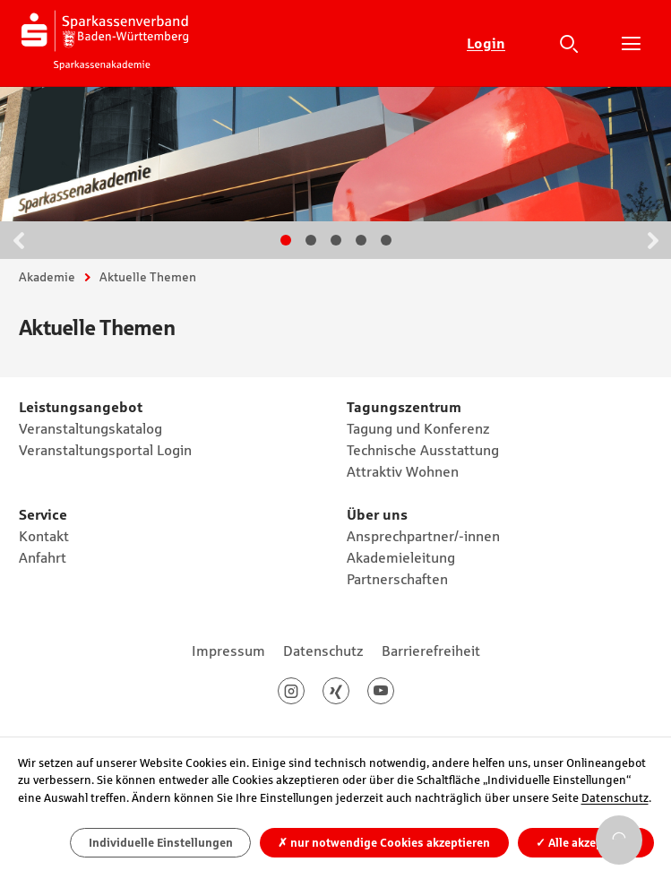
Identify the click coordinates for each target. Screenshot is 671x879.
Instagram (304, 691)
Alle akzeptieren (585, 842)
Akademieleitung (401, 557)
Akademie (47, 277)
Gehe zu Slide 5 (386, 240)
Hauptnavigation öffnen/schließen (630, 43)
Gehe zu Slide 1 (285, 240)
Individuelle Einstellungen (161, 842)
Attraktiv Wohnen (403, 471)
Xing (348, 691)
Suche (568, 43)
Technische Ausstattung (423, 450)
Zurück (19, 240)
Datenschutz (323, 650)
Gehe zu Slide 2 (310, 240)
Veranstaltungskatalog (90, 428)
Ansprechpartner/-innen (423, 536)
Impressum (228, 650)
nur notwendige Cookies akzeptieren (384, 842)
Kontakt (44, 536)
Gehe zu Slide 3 (336, 240)
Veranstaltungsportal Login (105, 450)
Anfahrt (42, 557)
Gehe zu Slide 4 (361, 240)
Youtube (393, 691)
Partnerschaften (397, 579)
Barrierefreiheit (431, 650)
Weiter (652, 240)
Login (486, 43)
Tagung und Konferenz (418, 428)
